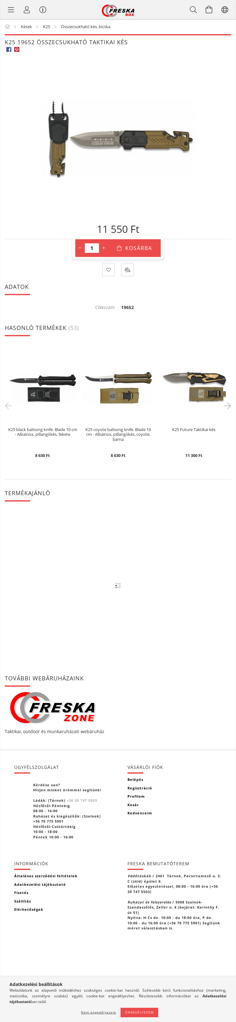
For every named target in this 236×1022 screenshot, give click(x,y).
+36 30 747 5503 (82, 800)
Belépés (135, 779)
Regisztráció (139, 788)
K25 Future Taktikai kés (193, 429)
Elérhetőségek (28, 909)
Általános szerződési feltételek (46, 875)
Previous (9, 405)
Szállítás (22, 901)
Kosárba (138, 248)
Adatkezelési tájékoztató (40, 884)
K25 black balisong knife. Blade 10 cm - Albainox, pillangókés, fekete (42, 432)
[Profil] (27, 9)
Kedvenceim (139, 813)
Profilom (136, 796)
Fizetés (21, 892)
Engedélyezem (139, 1012)
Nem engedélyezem (98, 1012)
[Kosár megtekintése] (209, 9)
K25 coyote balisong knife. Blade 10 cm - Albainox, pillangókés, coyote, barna (118, 434)
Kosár (133, 804)
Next (226, 405)
